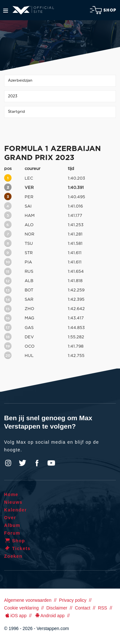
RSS (102, 607)
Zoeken (13, 556)
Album (12, 525)
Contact (82, 607)
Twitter (23, 463)
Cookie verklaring (21, 607)
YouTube (51, 463)
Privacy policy (72, 600)
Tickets (17, 548)
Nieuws (13, 502)
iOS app (15, 615)
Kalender (15, 509)
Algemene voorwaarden (28, 600)
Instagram (8, 463)
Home (11, 494)
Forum (12, 533)
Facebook (37, 463)
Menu (5, 10)
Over (10, 517)
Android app (49, 615)
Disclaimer (56, 607)
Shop (103, 10)
